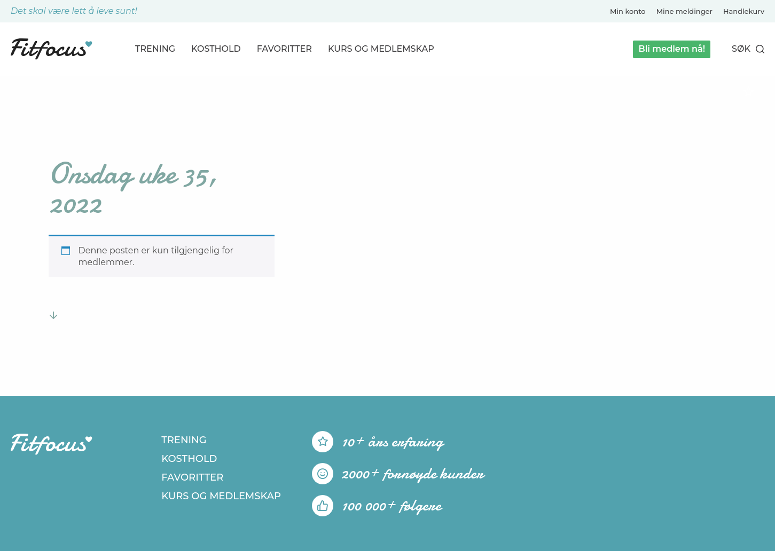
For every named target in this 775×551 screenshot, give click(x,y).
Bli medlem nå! (671, 49)
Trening (155, 49)
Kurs (381, 49)
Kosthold (216, 49)
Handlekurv (743, 11)
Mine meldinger (684, 11)
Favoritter (284, 49)
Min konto (628, 11)
